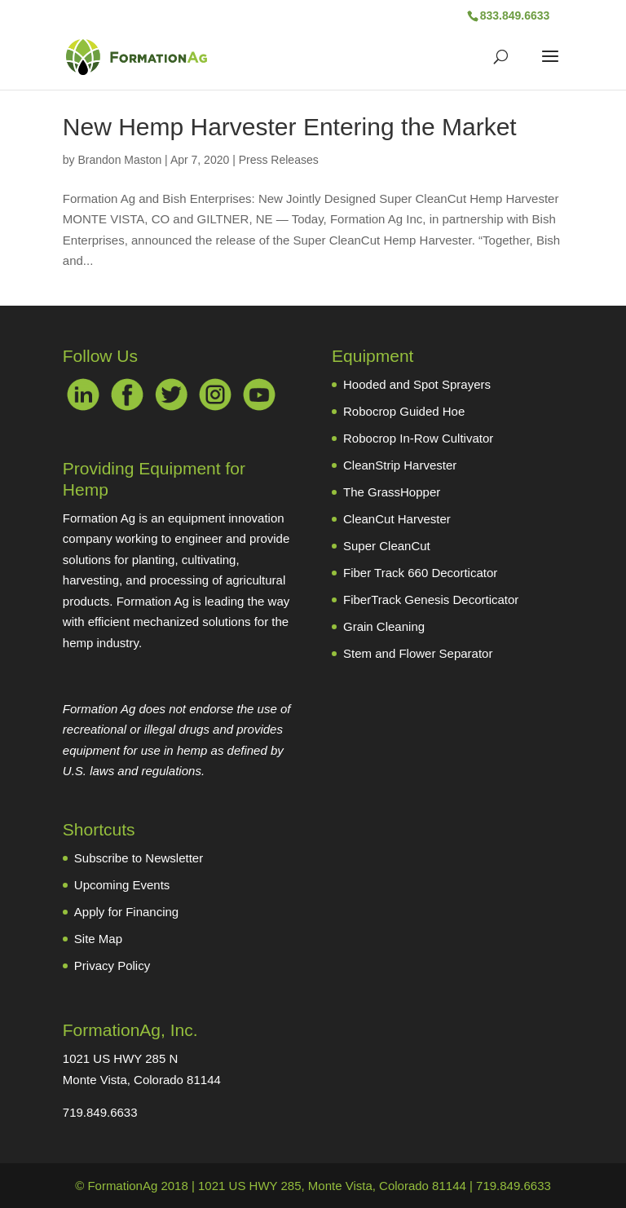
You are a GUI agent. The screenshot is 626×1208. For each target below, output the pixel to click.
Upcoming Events (122, 885)
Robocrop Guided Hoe (404, 411)
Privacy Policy (112, 965)
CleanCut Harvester (397, 519)
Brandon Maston (119, 159)
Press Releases (279, 159)
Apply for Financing (126, 912)
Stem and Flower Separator (417, 653)
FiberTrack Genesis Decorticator (430, 599)
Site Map (98, 939)
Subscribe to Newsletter (138, 858)
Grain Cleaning (384, 626)
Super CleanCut (386, 546)
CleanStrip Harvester (399, 465)
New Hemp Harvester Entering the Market (290, 126)
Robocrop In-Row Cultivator (418, 438)
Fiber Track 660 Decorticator (420, 573)
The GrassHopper (391, 492)
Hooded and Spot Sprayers (417, 384)
